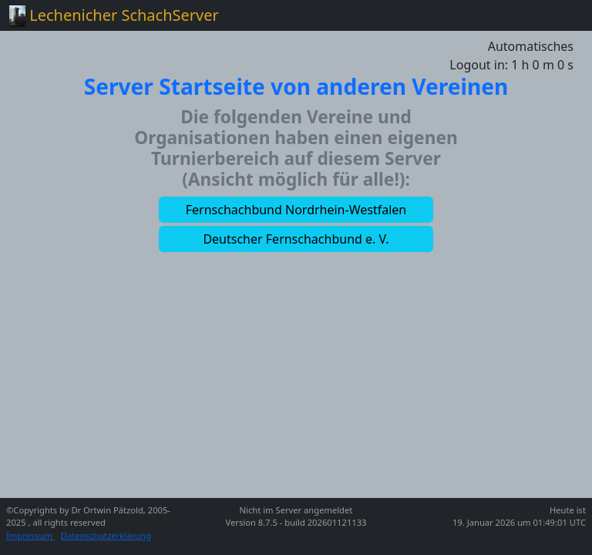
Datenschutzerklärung (106, 535)
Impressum (30, 535)
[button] (296, 210)
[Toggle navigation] (561, 15)
